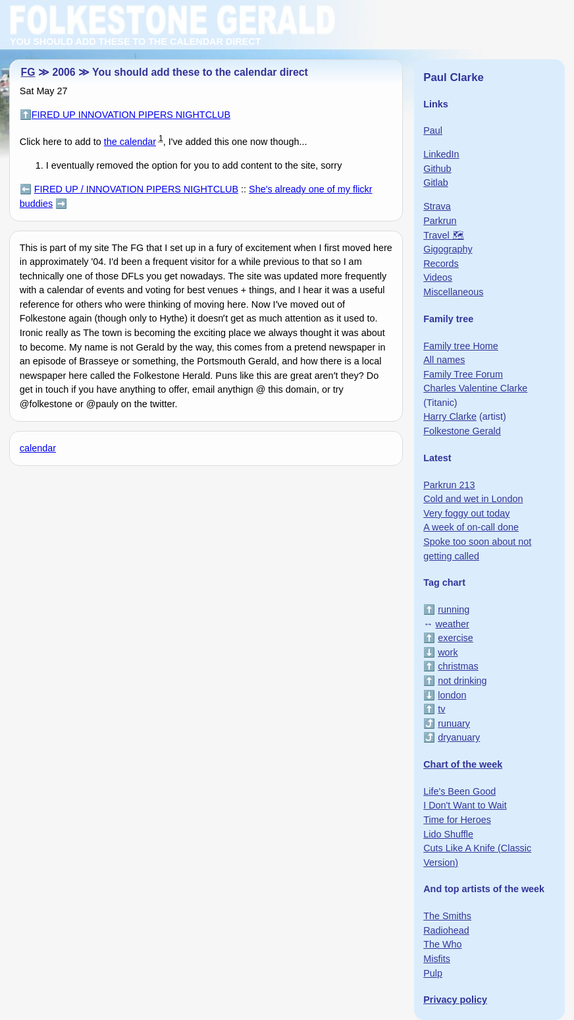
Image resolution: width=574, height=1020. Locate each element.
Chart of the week (462, 764)
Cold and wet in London (473, 499)
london (452, 695)
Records (441, 263)
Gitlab (435, 182)
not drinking (462, 680)
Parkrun (439, 220)
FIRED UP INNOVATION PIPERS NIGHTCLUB (131, 114)
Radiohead (446, 930)
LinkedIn (441, 154)
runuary (454, 723)
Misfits (436, 958)
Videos (437, 277)
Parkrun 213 (449, 485)
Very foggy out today (466, 513)
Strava (437, 206)
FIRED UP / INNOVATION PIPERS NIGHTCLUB (136, 189)
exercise (455, 638)
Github (437, 168)
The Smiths (447, 916)
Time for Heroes (457, 819)
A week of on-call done (471, 527)
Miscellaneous (453, 292)
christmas (458, 666)
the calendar (130, 141)
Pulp (432, 973)
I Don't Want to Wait (464, 805)
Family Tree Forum (463, 374)
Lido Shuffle (448, 834)
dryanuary (459, 737)
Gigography (447, 249)
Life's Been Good (459, 791)
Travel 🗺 (443, 235)
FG (28, 72)
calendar (38, 448)
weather (452, 624)
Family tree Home (460, 346)
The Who (442, 944)
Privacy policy (455, 999)
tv (441, 709)
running (453, 609)
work (447, 652)
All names (444, 359)
